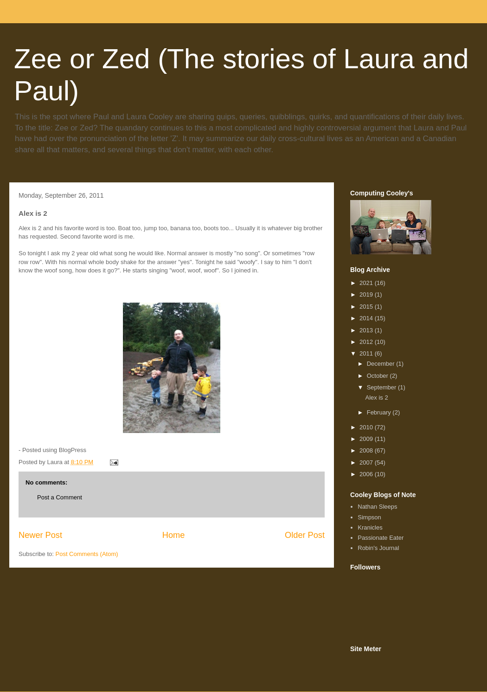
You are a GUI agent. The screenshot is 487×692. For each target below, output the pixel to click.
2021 (367, 282)
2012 (367, 341)
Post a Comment (59, 497)
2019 (367, 294)
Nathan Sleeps (377, 506)
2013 (367, 330)
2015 (367, 306)
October (378, 375)
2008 (367, 450)
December (382, 363)
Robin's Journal (378, 547)
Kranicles (370, 527)
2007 (367, 462)
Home (173, 535)
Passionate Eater (381, 537)
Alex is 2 (376, 397)
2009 (367, 438)
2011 (367, 353)
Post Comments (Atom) (87, 553)
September (382, 387)
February (380, 412)
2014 (367, 318)
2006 (367, 474)
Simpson (369, 517)
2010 (367, 427)
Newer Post (40, 535)
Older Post (305, 535)
